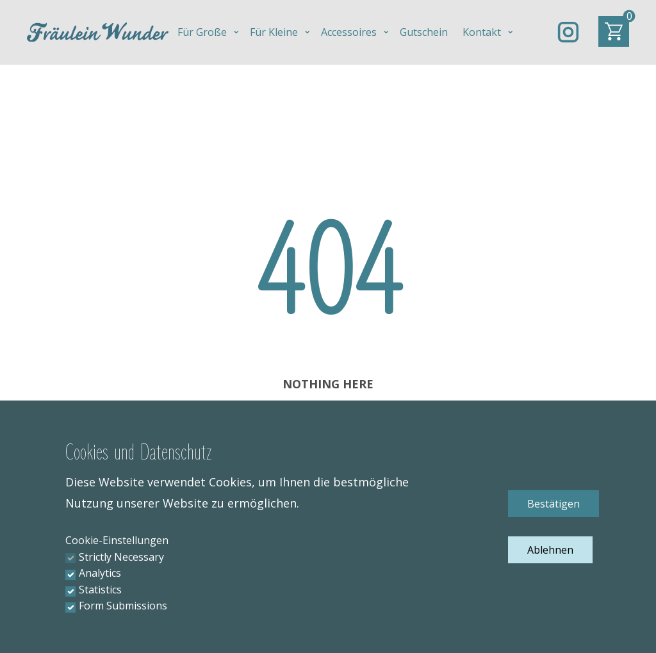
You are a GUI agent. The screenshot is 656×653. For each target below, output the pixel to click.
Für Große (202, 32)
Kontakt (482, 32)
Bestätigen (553, 504)
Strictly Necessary (121, 557)
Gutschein (424, 32)
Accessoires (349, 32)
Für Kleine (274, 32)
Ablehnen (550, 550)
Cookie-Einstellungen (116, 540)
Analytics (100, 573)
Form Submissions (123, 606)
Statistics (100, 590)
